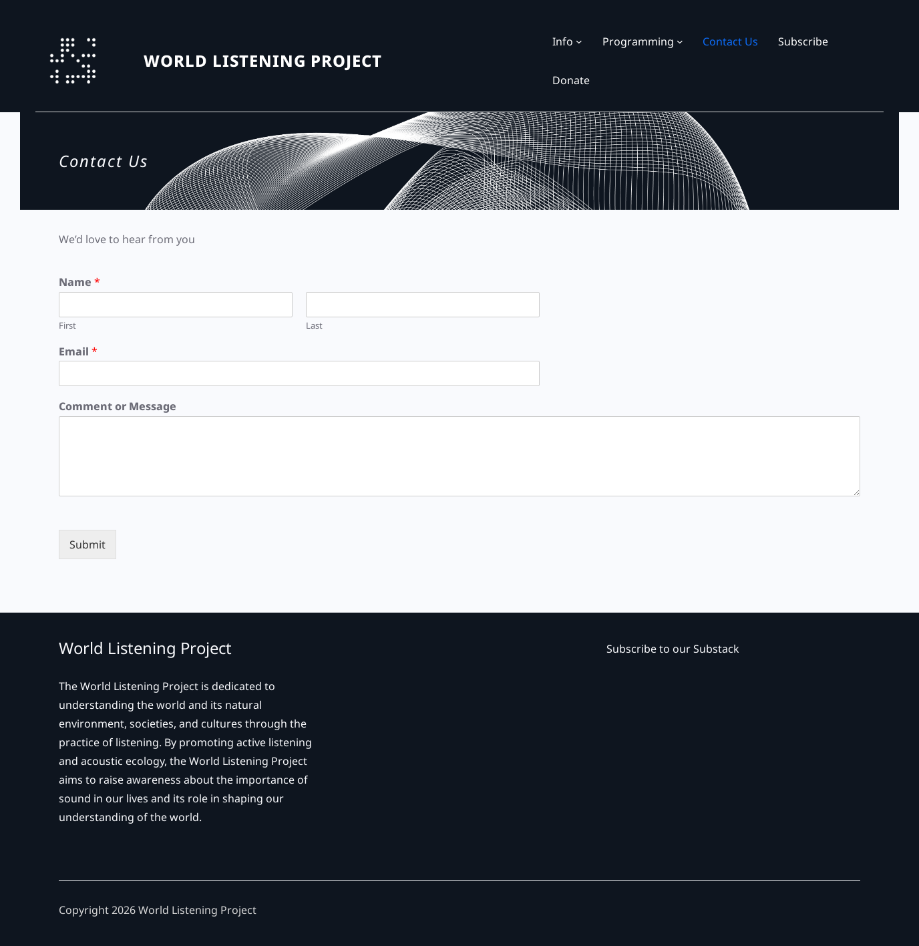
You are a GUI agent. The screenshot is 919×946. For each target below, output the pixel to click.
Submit (87, 544)
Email (78, 352)
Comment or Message (117, 407)
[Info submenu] (579, 41)
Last (314, 325)
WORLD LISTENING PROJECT (263, 60)
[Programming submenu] (680, 41)
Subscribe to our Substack (672, 648)
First (67, 325)
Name (79, 282)
